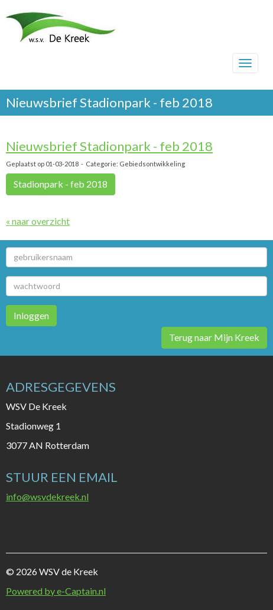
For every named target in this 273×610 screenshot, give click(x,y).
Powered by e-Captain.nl (56, 590)
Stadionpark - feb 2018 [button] (61, 183)
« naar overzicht (38, 221)
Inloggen (31, 315)
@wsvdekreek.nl (47, 496)
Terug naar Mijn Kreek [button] (214, 337)
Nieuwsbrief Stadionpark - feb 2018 (109, 146)
